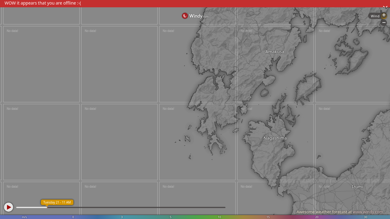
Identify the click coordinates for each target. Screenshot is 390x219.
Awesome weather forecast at (339, 211)
